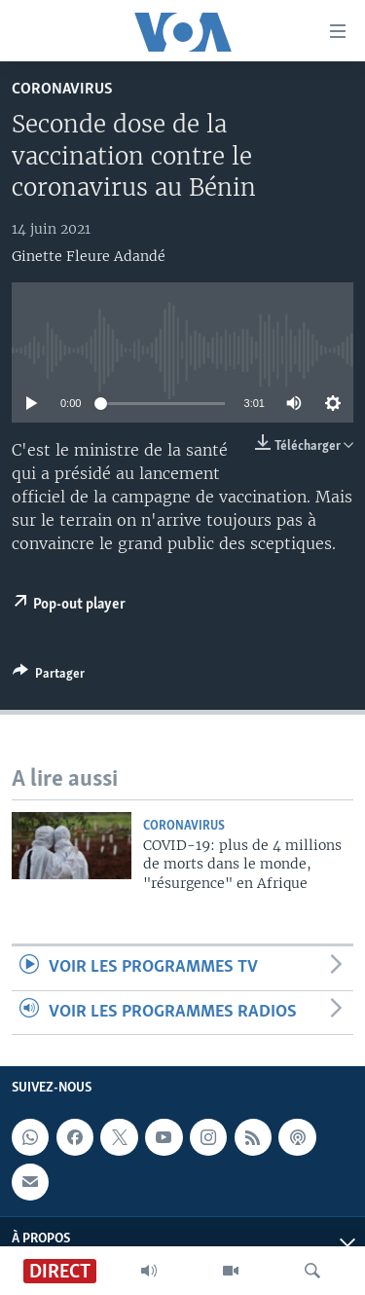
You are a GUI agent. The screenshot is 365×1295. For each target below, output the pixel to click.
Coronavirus (62, 89)
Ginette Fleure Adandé (88, 256)
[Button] (49, 676)
